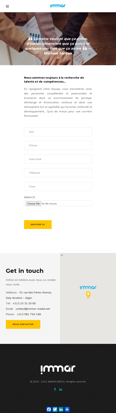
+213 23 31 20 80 (24, 303)
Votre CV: (29, 197)
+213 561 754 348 (28, 314)
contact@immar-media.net (33, 308)
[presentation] (47, 214)
